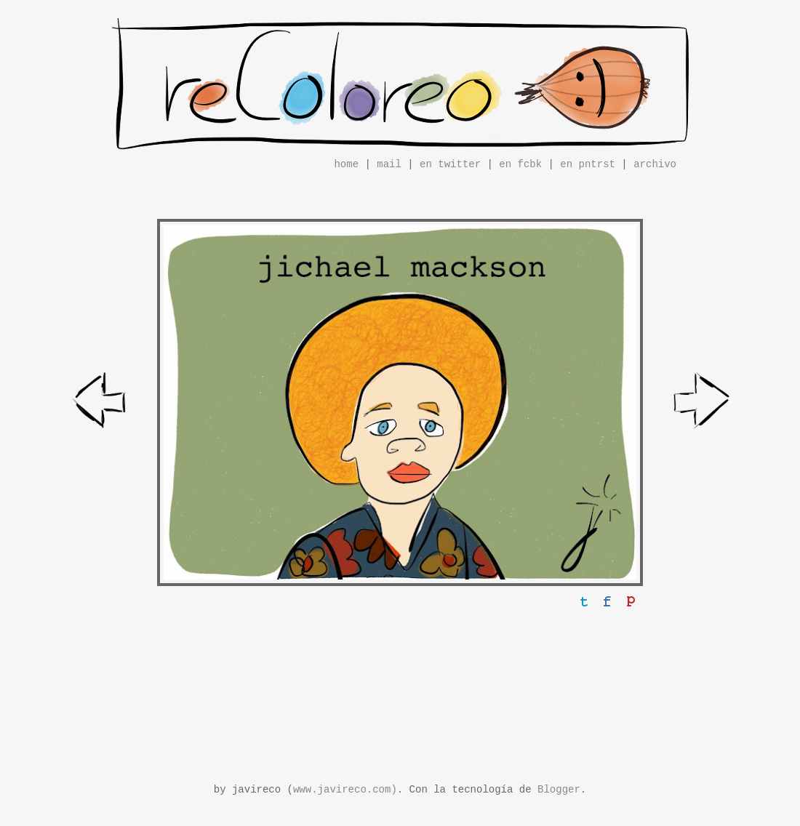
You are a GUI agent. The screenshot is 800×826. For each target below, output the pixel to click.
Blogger (558, 789)
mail (389, 164)
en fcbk (520, 164)
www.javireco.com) (345, 789)
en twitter (450, 164)
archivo (654, 164)
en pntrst (587, 164)
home (346, 164)
